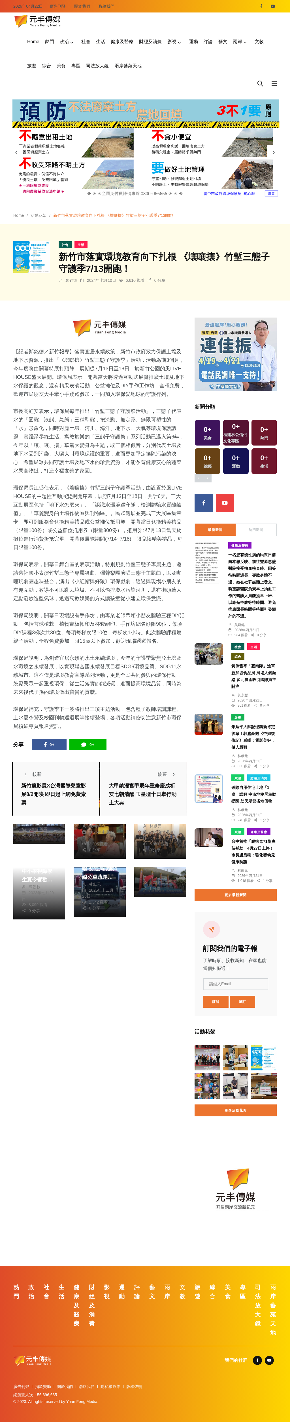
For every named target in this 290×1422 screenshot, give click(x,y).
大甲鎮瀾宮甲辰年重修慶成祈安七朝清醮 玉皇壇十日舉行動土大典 (142, 794)
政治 (64, 41)
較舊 (168, 774)
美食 (61, 65)
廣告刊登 (58, 6)
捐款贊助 (43, 1386)
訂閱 (215, 1002)
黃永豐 (243, 695)
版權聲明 (134, 1386)
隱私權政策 (110, 1386)
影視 (171, 41)
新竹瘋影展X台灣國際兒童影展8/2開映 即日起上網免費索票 (53, 794)
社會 (85, 41)
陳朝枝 (95, 826)
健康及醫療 (122, 41)
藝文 (222, 41)
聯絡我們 (106, 6)
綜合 (46, 65)
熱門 (49, 41)
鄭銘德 (71, 280)
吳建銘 (239, 625)
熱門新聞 (256, 530)
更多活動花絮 (236, 1110)
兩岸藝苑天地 (128, 65)
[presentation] (16, 152)
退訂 (242, 1002)
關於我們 (82, 6)
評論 (208, 41)
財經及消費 (150, 41)
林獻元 (155, 826)
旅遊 (31, 65)
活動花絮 (38, 215)
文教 (259, 41)
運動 (193, 41)
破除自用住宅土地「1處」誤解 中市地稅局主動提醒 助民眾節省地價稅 (253, 794)
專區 (75, 65)
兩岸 (237, 41)
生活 (100, 41)
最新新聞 (215, 530)
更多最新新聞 (236, 895)
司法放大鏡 (97, 65)
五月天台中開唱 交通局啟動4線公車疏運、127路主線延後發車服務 (99, 877)
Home (33, 41)
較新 (31, 774)
